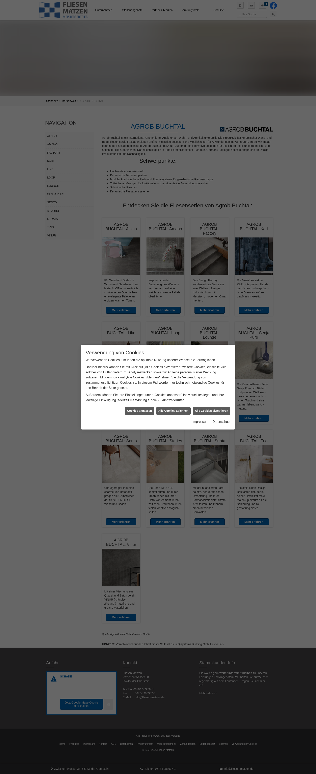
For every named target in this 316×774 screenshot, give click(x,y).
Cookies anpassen (139, 410)
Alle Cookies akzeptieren (211, 410)
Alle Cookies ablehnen (173, 410)
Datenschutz (221, 421)
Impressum (200, 421)
